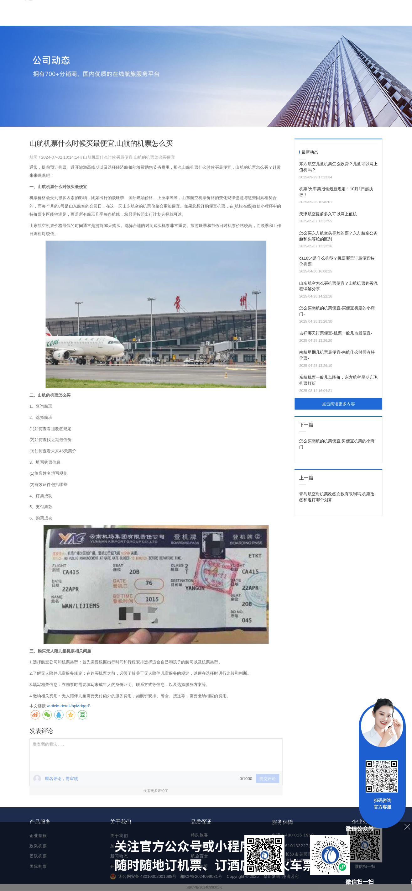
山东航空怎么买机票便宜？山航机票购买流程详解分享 (338, 286)
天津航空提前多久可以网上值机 (328, 214)
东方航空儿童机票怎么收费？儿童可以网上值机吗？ (338, 166)
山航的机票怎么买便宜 (154, 157)
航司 (34, 157)
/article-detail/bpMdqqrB (69, 705)
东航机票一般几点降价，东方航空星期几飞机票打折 (338, 380)
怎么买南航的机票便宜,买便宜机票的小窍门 (336, 444)
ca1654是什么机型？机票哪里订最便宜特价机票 (336, 261)
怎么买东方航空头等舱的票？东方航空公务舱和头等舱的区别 (338, 236)
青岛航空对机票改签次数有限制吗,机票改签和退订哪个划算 (336, 497)
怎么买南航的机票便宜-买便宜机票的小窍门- (337, 311)
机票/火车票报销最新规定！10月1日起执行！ (336, 192)
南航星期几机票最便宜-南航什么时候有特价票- (337, 355)
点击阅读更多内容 (338, 404)
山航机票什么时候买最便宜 (108, 157)
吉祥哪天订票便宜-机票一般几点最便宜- (335, 333)
